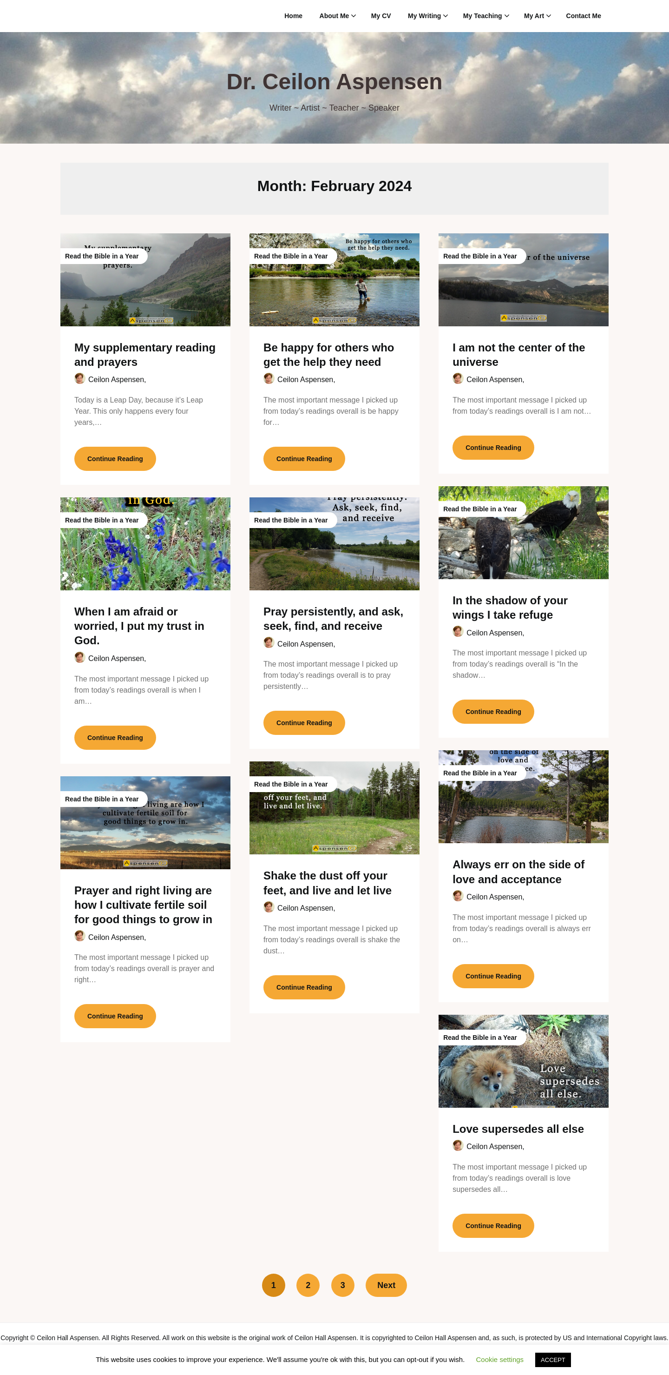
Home (293, 16)
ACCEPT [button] (553, 1359)
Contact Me (583, 16)
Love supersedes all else (518, 1129)
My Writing (424, 16)
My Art (534, 16)
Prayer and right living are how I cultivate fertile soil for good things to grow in (143, 904)
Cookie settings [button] (500, 1359)
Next (386, 1285)
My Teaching (482, 16)
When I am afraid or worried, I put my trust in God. (139, 626)
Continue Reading (115, 459)
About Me (334, 16)
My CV (381, 16)
